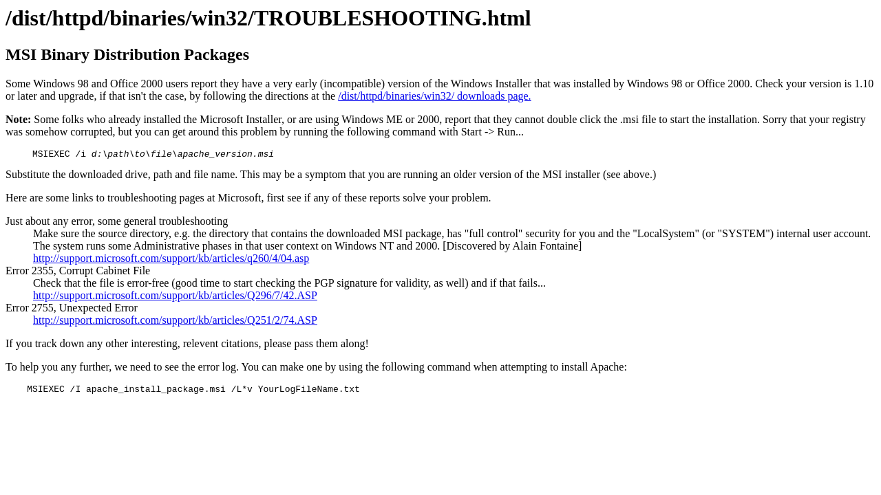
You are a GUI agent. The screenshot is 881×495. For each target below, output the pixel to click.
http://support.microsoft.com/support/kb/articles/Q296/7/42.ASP (175, 297)
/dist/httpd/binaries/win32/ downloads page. (434, 96)
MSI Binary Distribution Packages (127, 54)
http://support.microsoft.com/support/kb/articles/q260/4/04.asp (171, 260)
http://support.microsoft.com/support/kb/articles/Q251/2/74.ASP (175, 322)
